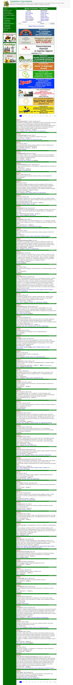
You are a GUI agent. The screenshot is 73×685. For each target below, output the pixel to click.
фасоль (21, 302)
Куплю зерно (28, 12)
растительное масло (29, 668)
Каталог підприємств (8, 13)
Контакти (6, 30)
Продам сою (43, 14)
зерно (18, 131)
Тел (17, 129)
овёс (23, 326)
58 (54, 115)
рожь (31, 366)
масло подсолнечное (39, 668)
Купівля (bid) (7, 21)
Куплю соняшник (29, 17)
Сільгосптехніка (7, 12)
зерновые (19, 422)
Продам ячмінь (43, 16)
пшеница (30, 131)
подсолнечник (42, 131)
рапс (41, 139)
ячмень (34, 131)
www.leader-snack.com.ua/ (36, 87)
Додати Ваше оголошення (36, 26)
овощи (18, 546)
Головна (5, 8)
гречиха (25, 347)
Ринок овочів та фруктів (9, 15)
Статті (5, 17)
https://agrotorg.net (47, 365)
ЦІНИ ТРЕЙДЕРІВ (43, 42)
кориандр (45, 302)
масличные (41, 455)
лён (24, 642)
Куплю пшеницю (29, 13)
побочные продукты (45, 236)
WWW (41, 365)
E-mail (33, 129)
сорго (40, 326)
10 (46, 115)
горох (18, 302)
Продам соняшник (44, 17)
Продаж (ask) (7, 20)
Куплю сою (28, 14)
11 (50, 115)
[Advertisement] (63, 28)
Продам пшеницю (44, 13)
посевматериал (24, 291)
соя (38, 131)
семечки (38, 289)
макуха (18, 291)
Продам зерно (43, 12)
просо (26, 131)
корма (36, 547)
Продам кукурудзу (44, 19)
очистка (27, 535)
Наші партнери (7, 28)
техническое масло (49, 668)
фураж (40, 226)
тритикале (45, 467)
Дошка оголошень (8, 10)
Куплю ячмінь (28, 16)
